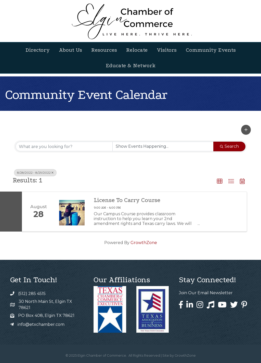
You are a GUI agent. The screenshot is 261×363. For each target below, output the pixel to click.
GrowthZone (143, 242)
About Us (70, 50)
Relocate (137, 50)
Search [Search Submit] (229, 146)
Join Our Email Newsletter (206, 292)
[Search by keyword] (64, 146)
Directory (37, 50)
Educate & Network (130, 65)
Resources (104, 50)
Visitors (167, 50)
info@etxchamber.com (41, 324)
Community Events (211, 50)
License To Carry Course (127, 200)
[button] (246, 130)
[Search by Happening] (163, 146)
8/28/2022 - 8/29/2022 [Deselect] (35, 172)
